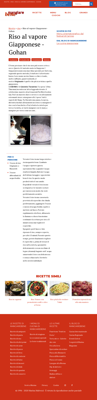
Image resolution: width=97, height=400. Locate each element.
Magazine (73, 345)
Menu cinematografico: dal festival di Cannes (70, 35)
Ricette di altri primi (18, 342)
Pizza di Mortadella (58, 356)
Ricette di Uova (16, 352)
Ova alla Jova (55, 345)
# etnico (47, 60)
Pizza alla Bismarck (58, 352)
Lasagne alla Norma (58, 363)
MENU (53, 12)
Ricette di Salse (16, 360)
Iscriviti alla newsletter (61, 4)
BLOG (68, 12)
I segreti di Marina (76, 342)
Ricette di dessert (17, 363)
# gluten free (24, 60)
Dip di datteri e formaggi (55, 369)
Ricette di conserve (18, 374)
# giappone (36, 60)
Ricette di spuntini (17, 370)
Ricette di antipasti (17, 331)
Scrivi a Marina (30, 385)
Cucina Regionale (76, 335)
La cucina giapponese (67, 43)
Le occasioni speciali (38, 338)
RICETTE (37, 12)
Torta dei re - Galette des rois (58, 340)
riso (12, 2)
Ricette (6, 2)
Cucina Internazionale (78, 331)
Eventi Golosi (74, 338)
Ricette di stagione (37, 334)
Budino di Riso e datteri (56, 376)
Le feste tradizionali (38, 341)
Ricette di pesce (16, 349)
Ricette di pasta (16, 335)
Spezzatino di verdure (58, 349)
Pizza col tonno (56, 360)
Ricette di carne (16, 345)
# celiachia (13, 60)
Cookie (56, 385)
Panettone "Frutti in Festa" (57, 333)
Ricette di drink (16, 367)
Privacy (45, 385)
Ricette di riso (15, 338)
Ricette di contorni (17, 356)
